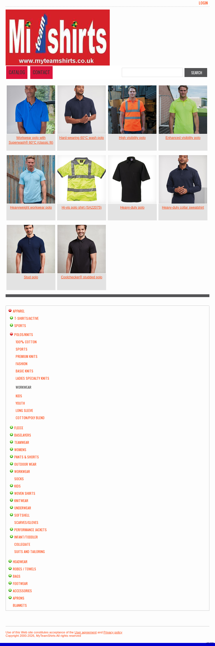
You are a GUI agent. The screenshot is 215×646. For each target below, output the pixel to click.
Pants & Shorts (26, 456)
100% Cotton (26, 341)
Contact (41, 72)
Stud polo (31, 277)
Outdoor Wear (25, 464)
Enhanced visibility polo (182, 138)
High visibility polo (132, 138)
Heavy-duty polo (132, 207)
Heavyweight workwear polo (31, 207)
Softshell (22, 515)
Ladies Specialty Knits (32, 378)
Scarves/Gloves (26, 522)
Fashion (21, 363)
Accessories (22, 590)
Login (203, 3)
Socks (19, 478)
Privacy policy (113, 632)
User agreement (85, 632)
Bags (16, 576)
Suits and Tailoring (29, 551)
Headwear (20, 561)
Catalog (17, 72)
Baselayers (22, 435)
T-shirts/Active (26, 318)
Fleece (18, 427)
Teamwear (21, 442)
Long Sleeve (24, 410)
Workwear (22, 471)
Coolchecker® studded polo (81, 277)
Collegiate (22, 544)
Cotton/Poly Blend (30, 417)
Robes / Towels (24, 568)
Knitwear (21, 500)
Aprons (18, 598)
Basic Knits (24, 371)
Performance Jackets (30, 529)
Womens (20, 449)
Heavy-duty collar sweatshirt (183, 207)
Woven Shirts (24, 493)
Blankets (20, 605)
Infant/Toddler (26, 537)
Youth (20, 403)
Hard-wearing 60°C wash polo (81, 138)
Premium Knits (27, 356)
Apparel (19, 311)
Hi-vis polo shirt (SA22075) (82, 207)
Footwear (20, 583)
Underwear (22, 507)
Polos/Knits (23, 334)
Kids (19, 395)
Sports (20, 325)
